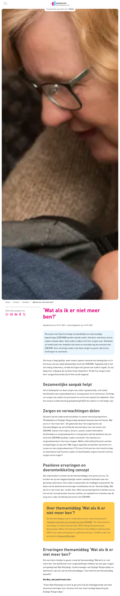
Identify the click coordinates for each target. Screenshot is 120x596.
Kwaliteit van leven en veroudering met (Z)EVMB (69, 522)
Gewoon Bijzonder (66, 536)
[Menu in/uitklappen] (5, 3)
